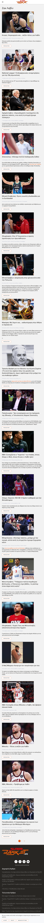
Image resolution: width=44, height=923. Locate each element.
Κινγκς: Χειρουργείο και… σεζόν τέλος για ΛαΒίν (21, 35)
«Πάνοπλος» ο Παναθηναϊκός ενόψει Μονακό (13, 889)
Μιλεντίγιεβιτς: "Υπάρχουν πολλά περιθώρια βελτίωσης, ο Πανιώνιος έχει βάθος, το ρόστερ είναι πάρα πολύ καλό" (20, 584)
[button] (2, 2)
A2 (19, 378)
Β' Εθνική (23, 78)
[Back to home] (22, 2)
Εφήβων (20, 283)
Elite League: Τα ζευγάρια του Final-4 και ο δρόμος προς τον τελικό (18, 896)
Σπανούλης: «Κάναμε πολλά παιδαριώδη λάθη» (20, 157)
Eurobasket (25, 201)
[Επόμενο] (24, 841)
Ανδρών (22, 159)
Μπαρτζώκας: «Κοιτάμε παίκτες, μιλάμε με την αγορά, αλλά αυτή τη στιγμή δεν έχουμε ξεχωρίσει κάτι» (21, 540)
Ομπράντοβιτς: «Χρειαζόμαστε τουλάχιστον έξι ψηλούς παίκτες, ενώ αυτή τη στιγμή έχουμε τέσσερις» (20, 115)
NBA (22, 38)
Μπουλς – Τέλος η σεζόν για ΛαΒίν (15, 746)
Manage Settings (22, 920)
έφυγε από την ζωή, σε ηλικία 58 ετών (21, 381)
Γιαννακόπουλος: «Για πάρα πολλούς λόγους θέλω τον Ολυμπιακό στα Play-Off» (22, 872)
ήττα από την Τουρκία (35, 164)
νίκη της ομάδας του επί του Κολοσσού (15, 548)
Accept (5, 920)
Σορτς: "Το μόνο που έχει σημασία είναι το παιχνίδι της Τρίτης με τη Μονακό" (21, 911)
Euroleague (21, 120)
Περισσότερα (6, 45)
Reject (12, 920)
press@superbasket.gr (24, 865)
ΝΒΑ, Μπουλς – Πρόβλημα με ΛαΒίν (15, 784)
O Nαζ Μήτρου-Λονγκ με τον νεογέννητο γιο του (20, 665)
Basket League (23, 545)
